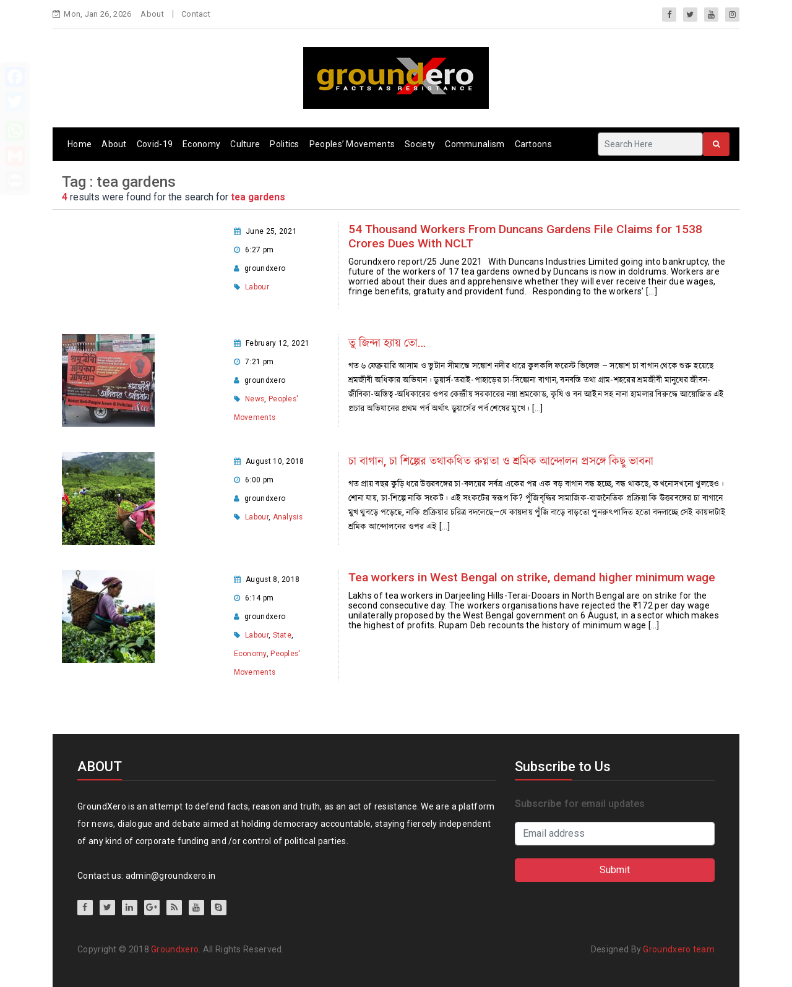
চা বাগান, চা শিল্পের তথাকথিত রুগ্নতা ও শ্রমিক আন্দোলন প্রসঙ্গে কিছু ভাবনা (500, 461)
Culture (245, 144)
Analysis (288, 517)
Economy (201, 144)
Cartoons (533, 144)
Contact (195, 14)
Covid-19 (155, 144)
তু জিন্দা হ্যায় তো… (387, 343)
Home (79, 144)
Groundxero (175, 949)
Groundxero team (679, 949)
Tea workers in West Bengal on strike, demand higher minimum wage (531, 577)
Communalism (474, 144)
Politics (284, 144)
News (254, 399)
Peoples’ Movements (352, 144)
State (282, 635)
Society (420, 144)
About (152, 14)
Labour (257, 287)
